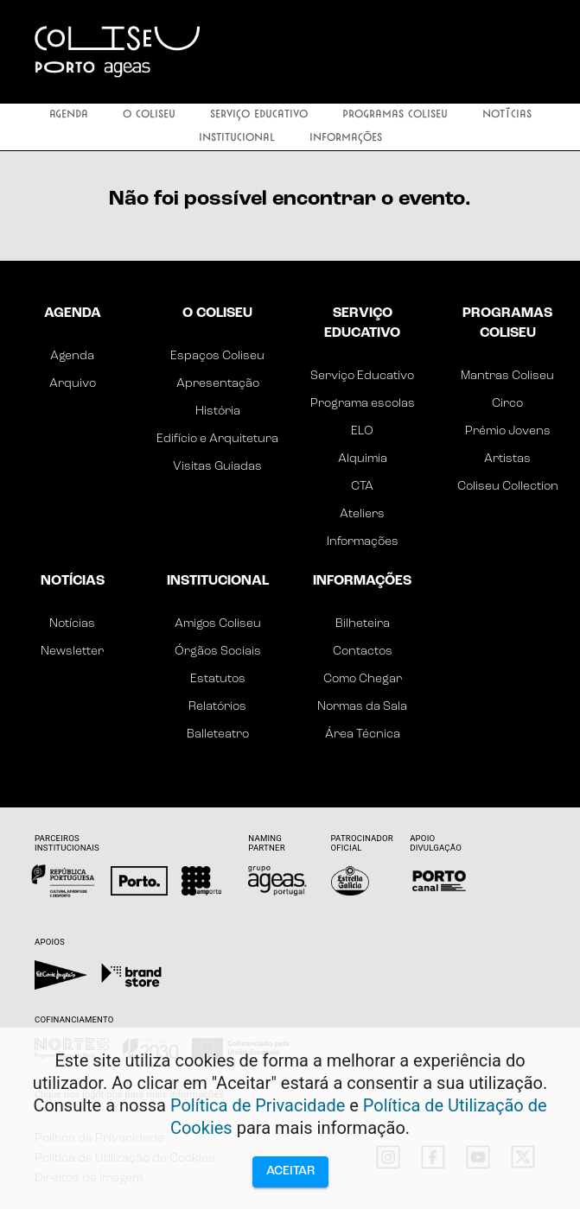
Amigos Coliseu (218, 623)
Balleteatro (218, 734)
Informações (345, 138)
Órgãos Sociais (218, 651)
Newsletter (72, 651)
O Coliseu (149, 115)
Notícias (507, 115)
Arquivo (72, 383)
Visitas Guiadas (217, 466)
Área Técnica (362, 734)
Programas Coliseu (395, 115)
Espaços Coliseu (217, 356)
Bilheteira (362, 623)
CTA (362, 486)
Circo (507, 403)
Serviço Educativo (259, 115)
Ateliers (362, 514)
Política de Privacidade (257, 1105)
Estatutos (217, 679)
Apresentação (217, 383)
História (217, 411)
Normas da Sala (362, 706)
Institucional (237, 138)
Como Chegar (362, 679)
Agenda (68, 115)
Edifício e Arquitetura (217, 439)
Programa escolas (362, 403)
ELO (362, 431)
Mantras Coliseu (507, 376)
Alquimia (362, 459)
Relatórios (217, 706)
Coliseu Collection (507, 486)
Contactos (362, 651)
